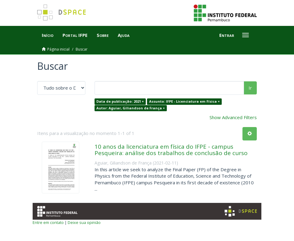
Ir (250, 88)
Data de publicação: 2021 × (120, 101)
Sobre (103, 35)
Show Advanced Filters (233, 117)
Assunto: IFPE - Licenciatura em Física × (184, 101)
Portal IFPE (75, 35)
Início (47, 35)
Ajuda (124, 35)
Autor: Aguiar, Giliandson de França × (130, 108)
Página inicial (58, 49)
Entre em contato (48, 222)
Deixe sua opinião (84, 222)
